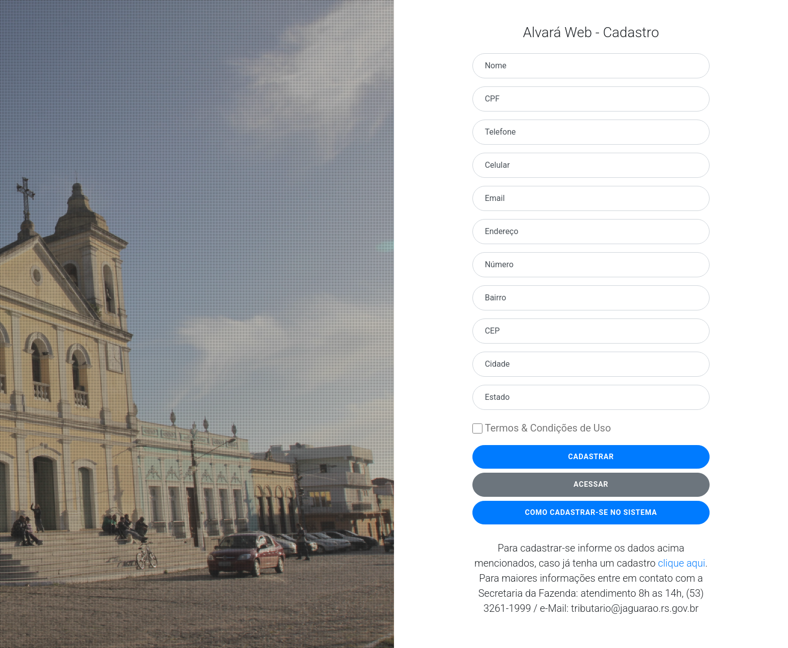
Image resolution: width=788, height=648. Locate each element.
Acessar (590, 484)
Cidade (497, 364)
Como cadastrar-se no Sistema (591, 512)
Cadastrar (591, 457)
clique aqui (681, 563)
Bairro (495, 297)
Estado (497, 397)
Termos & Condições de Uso (548, 428)
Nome (496, 65)
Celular (497, 165)
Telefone (500, 132)
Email (495, 198)
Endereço (502, 231)
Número (499, 264)
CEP (492, 331)
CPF (492, 98)
